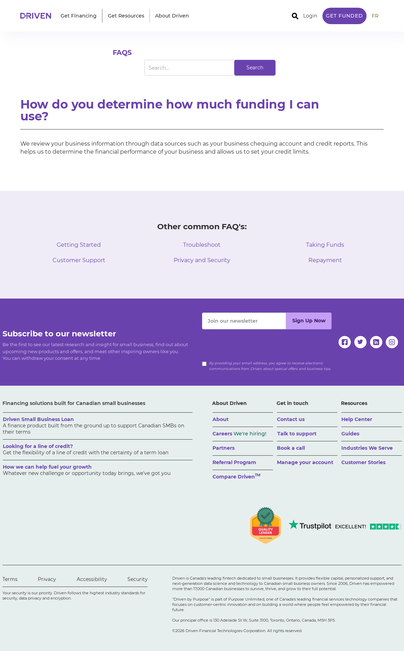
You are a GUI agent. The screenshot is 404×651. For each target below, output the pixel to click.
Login (310, 16)
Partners (224, 448)
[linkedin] (376, 342)
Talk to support (296, 433)
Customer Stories (363, 462)
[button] (78, 15)
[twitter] (360, 342)
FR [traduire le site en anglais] (375, 16)
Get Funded (344, 16)
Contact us (291, 419)
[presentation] (255, 343)
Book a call (291, 448)
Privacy (47, 579)
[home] (37, 15)
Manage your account (305, 462)
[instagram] (392, 342)
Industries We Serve (367, 448)
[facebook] (345, 342)
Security (137, 579)
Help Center (356, 419)
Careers (239, 433)
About (221, 419)
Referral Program (234, 462)
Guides (350, 433)
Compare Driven (236, 476)
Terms (10, 579)
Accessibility (92, 579)
